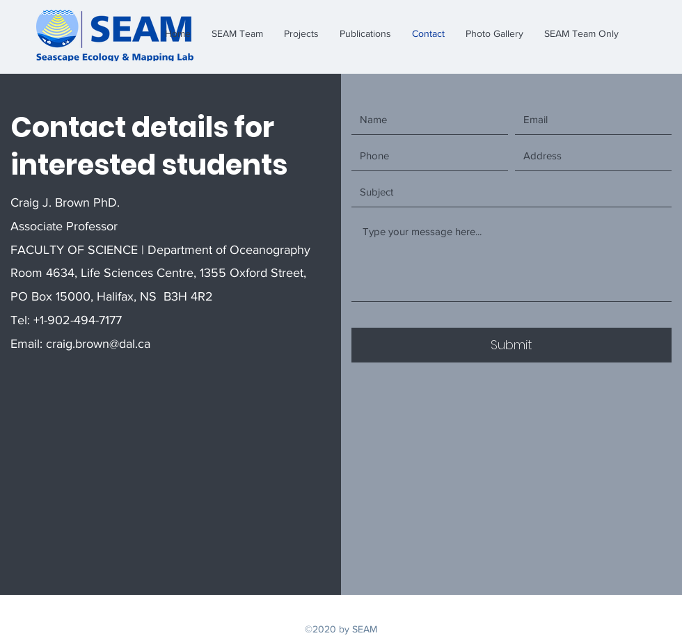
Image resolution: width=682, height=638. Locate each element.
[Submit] (511, 345)
